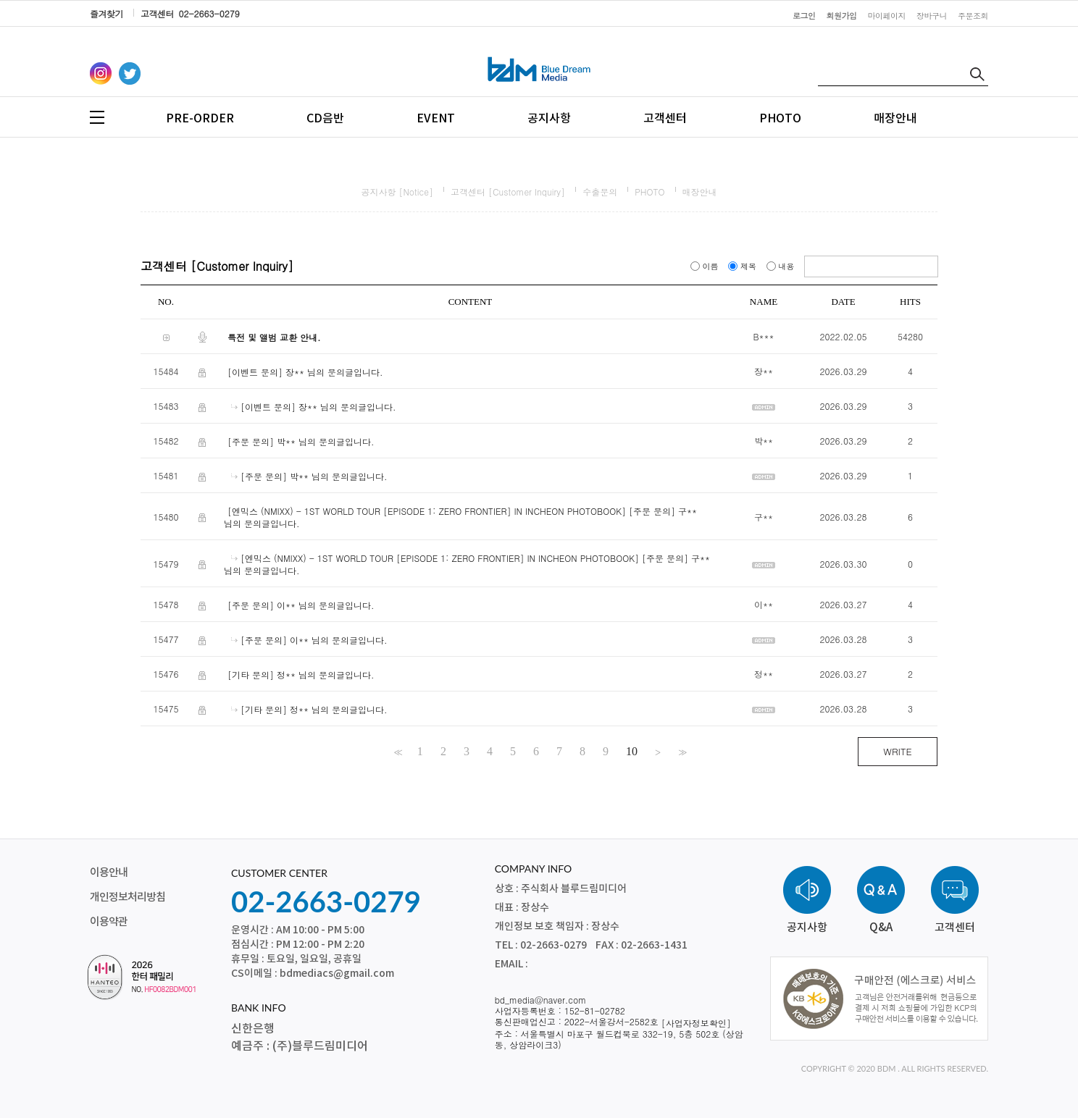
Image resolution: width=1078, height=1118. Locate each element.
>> (681, 751)
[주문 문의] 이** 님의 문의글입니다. (301, 605)
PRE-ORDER (200, 118)
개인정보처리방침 (127, 897)
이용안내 (109, 873)
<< (397, 751)
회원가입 (842, 15)
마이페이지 (887, 15)
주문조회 (973, 15)
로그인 (804, 15)
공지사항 (549, 118)
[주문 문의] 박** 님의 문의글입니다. (301, 441)
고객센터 (665, 118)
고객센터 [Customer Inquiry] (508, 191)
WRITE (897, 751)
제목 (743, 266)
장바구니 (931, 15)
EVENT (436, 118)
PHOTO (780, 118)
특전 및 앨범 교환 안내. (274, 337)
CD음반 (325, 118)
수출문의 (599, 191)
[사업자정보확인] (696, 1023)
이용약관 (109, 922)
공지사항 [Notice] (397, 191)
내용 (781, 266)
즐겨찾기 (106, 13)
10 (632, 751)
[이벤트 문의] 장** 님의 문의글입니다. (305, 372)
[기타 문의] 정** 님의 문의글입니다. (301, 674)
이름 (705, 266)
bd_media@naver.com (541, 999)
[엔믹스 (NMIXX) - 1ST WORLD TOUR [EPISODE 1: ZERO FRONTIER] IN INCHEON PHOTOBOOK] (426, 511)
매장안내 (895, 118)
